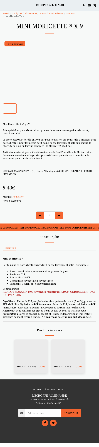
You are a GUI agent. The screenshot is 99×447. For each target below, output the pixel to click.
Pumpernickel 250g (62, 366)
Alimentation (31, 13)
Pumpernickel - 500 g (26, 366)
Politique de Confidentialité (48, 403)
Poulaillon (18, 196)
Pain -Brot (71, 13)
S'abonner (71, 413)
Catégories (17, 13)
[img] (31, 350)
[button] (4, 5)
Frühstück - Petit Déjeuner (51, 13)
